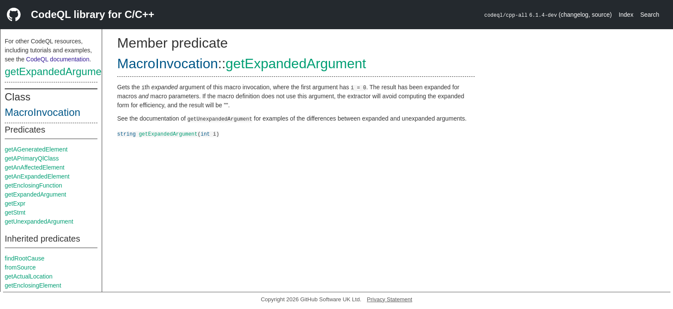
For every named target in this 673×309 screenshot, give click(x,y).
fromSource (20, 267)
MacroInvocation (42, 112)
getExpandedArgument (57, 71)
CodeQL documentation (57, 59)
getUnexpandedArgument (39, 221)
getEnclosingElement (33, 285)
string (126, 133)
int (205, 133)
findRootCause (25, 258)
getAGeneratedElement (36, 149)
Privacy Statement (389, 299)
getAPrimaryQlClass (32, 158)
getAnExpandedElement (37, 176)
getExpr (15, 203)
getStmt (15, 212)
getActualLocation (28, 276)
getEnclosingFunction (33, 185)
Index (625, 14)
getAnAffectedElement (34, 167)
